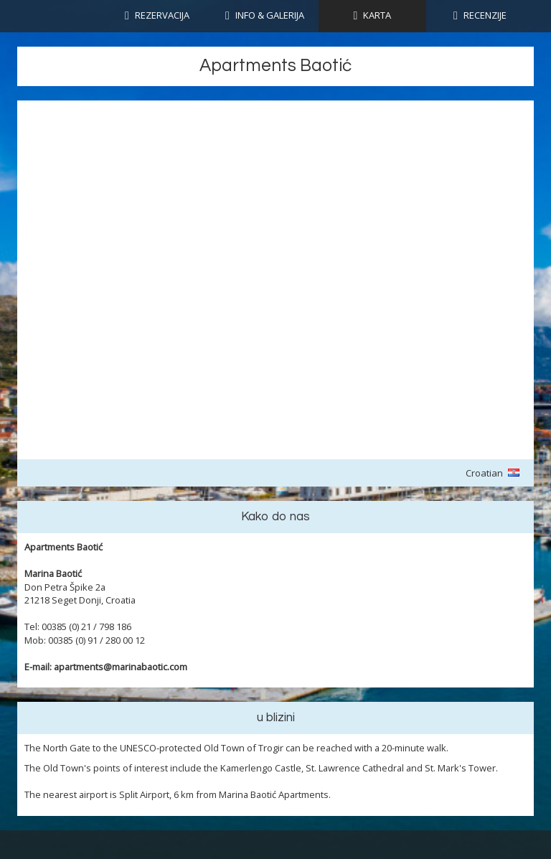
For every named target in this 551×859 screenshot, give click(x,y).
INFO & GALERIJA (269, 15)
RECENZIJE (485, 15)
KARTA (377, 15)
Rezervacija (162, 15)
